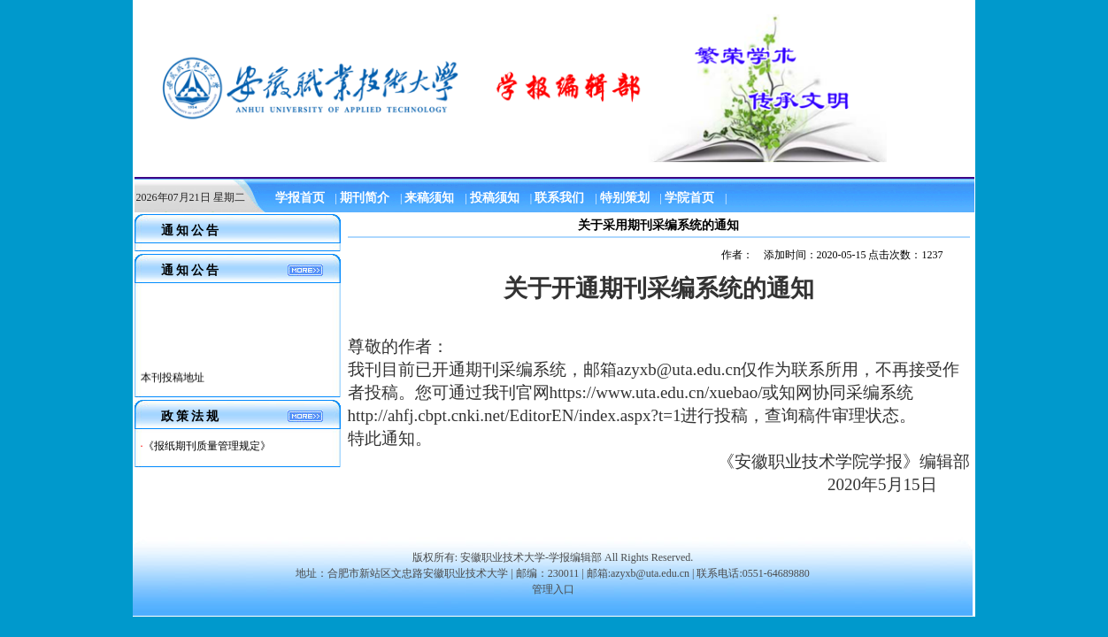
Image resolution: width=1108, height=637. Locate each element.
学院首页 (689, 197)
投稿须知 (494, 197)
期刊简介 (364, 197)
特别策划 (625, 197)
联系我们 (559, 197)
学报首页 (300, 197)
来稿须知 (429, 197)
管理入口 (553, 589)
